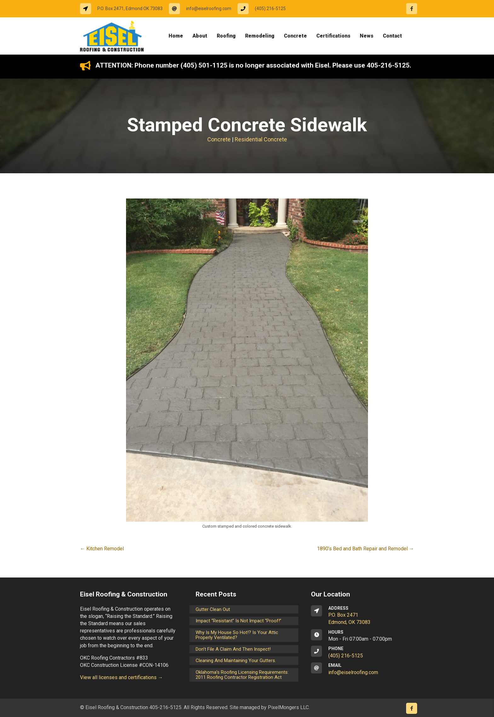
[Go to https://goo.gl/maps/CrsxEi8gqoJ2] (362, 615)
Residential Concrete (261, 139)
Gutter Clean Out (213, 609)
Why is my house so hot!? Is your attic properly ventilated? (237, 635)
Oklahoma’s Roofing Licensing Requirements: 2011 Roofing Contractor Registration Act (242, 674)
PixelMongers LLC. (289, 707)
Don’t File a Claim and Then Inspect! (233, 649)
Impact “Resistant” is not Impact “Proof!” (238, 621)
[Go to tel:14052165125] (265, 8)
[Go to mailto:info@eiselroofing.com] (203, 8)
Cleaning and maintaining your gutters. (236, 660)
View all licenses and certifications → (121, 677)
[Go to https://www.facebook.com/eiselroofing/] (411, 8)
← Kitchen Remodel (102, 549)
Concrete (219, 139)
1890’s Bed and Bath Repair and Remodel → (365, 549)
